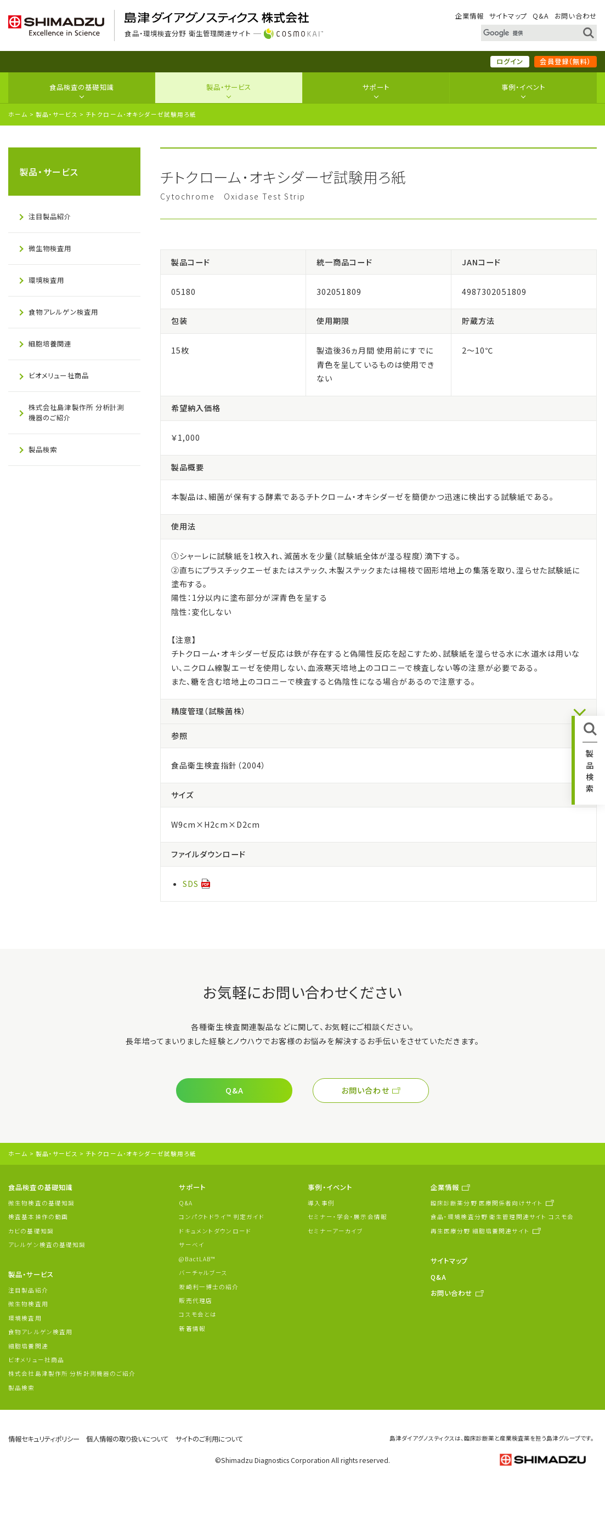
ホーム (17, 114)
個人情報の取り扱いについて (127, 1439)
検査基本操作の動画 (38, 1216)
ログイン (510, 61)
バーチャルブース (203, 1272)
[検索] (526, 33)
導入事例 (321, 1203)
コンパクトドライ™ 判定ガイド (221, 1216)
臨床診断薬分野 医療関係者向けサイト (487, 1203)
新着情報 (192, 1328)
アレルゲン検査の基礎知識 (47, 1244)
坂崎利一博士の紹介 (209, 1287)
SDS (191, 883)
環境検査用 (47, 280)
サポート (376, 87)
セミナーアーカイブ (335, 1231)
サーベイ (192, 1244)
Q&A (541, 16)
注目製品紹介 (50, 216)
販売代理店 (195, 1300)
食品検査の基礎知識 (81, 87)
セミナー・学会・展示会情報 (347, 1216)
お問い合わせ (576, 16)
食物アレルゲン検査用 (63, 312)
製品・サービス (229, 87)
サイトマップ (508, 16)
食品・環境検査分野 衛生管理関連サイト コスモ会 (502, 1216)
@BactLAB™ (197, 1259)
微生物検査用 (50, 248)
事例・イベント (523, 87)
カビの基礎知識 (31, 1231)
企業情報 (469, 16)
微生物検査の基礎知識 (41, 1203)
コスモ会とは (198, 1314)
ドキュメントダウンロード (215, 1231)
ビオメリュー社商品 (59, 375)
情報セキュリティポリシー (44, 1439)
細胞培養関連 (50, 344)
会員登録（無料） (565, 61)
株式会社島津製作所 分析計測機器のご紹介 (77, 412)
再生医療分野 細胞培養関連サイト (480, 1231)
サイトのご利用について (209, 1439)
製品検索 (43, 449)
